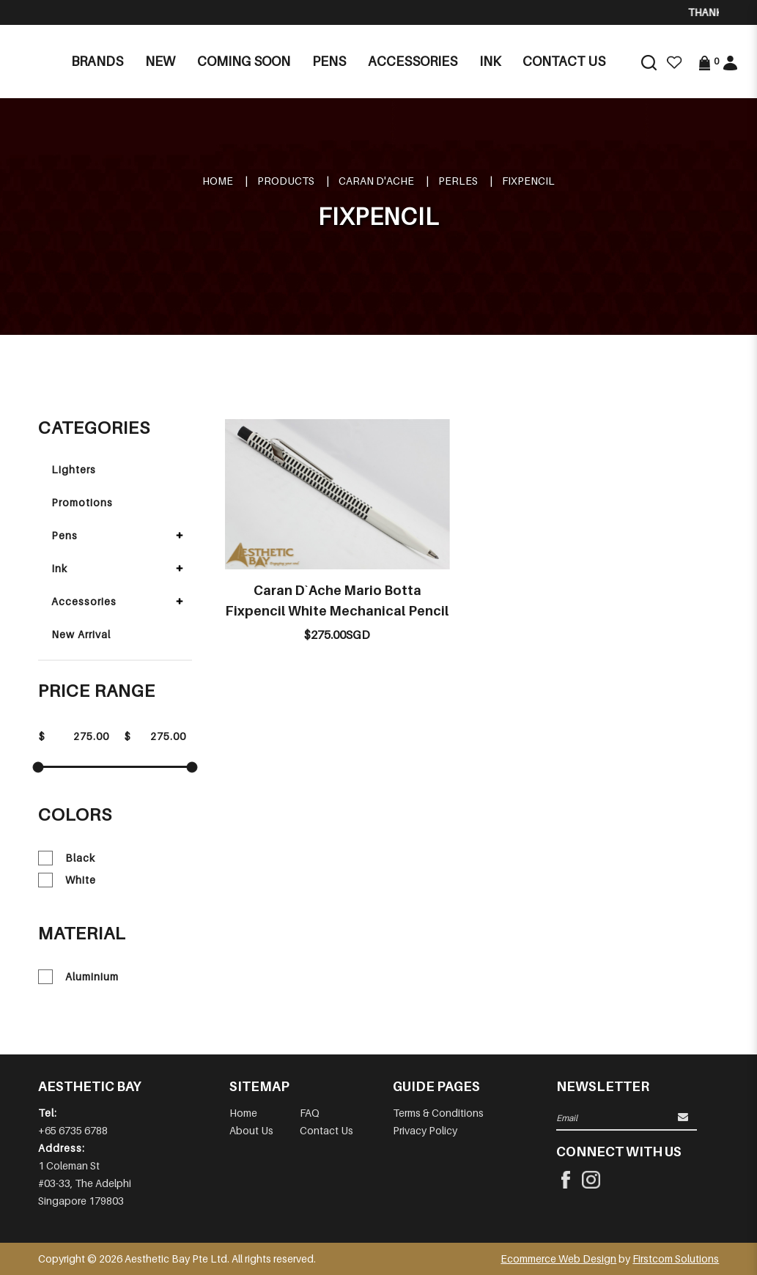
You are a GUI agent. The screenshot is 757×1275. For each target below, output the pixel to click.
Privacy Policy (425, 1130)
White (67, 880)
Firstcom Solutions (675, 1258)
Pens (64, 535)
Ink (59, 568)
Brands (97, 61)
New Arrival (81, 634)
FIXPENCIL (528, 180)
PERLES (458, 180)
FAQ (310, 1112)
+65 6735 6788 (73, 1130)
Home (217, 180)
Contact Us (326, 1130)
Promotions (82, 502)
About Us (251, 1130)
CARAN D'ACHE (376, 180)
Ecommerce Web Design (558, 1258)
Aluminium (78, 976)
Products (285, 180)
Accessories (84, 601)
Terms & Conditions (438, 1112)
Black (66, 858)
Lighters (73, 469)
